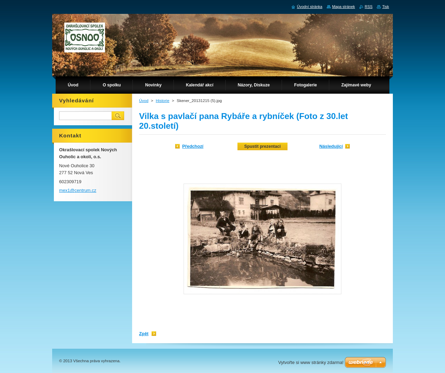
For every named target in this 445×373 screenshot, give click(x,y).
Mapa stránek (343, 7)
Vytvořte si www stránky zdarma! (310, 362)
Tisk (385, 7)
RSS (368, 7)
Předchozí (192, 146)
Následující (331, 146)
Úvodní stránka (309, 7)
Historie (162, 101)
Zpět (143, 333)
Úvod (143, 101)
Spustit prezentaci (262, 146)
